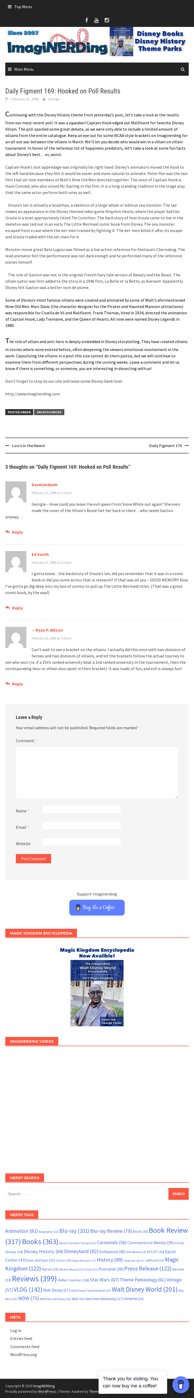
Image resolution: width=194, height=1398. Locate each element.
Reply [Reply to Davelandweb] (17, 532)
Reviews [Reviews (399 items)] (34, 1278)
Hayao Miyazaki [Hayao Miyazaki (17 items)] (84, 1260)
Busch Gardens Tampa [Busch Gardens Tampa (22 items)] (77, 1243)
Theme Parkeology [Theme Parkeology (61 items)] (143, 1280)
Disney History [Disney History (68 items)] (43, 1251)
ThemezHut (98, 1391)
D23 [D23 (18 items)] (179, 1243)
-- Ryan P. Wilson (47, 630)
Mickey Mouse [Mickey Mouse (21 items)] (71, 1269)
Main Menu (23, 69)
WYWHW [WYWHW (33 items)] (134, 1298)
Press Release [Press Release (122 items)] (148, 1268)
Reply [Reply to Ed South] (17, 607)
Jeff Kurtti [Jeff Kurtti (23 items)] (154, 1260)
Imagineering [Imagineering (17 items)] (134, 1260)
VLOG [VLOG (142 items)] (28, 1289)
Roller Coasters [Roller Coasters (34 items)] (73, 1280)
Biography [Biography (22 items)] (49, 1232)
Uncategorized (49, 412)
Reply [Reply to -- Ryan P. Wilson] (17, 683)
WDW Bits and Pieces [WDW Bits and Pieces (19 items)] (55, 1299)
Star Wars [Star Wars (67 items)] (104, 1280)
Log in (15, 1330)
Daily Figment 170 (165, 445)
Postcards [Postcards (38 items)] (111, 1269)
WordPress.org (23, 1354)
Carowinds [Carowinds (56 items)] (112, 1242)
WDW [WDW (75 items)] (28, 1298)
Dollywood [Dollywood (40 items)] (112, 1251)
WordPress (47, 1391)
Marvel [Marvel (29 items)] (50, 1269)
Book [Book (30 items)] (140, 1231)
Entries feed (21, 1338)
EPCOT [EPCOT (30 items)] (155, 1251)
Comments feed (24, 1346)
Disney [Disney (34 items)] (14, 1251)
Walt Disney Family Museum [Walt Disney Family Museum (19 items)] (91, 1290)
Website (23, 843)
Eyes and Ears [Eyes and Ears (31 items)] (40, 1260)
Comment (26, 740)
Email (22, 827)
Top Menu (23, 6)
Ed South (40, 554)
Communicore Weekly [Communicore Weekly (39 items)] (150, 1242)
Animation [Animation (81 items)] (21, 1231)
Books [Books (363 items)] (40, 1241)
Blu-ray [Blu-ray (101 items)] (74, 1230)
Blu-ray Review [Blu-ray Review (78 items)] (111, 1231)
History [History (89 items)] (110, 1259)
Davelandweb (44, 484)
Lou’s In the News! (28, 445)
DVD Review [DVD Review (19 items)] (136, 1252)
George (54, 99)
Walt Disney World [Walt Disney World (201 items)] (145, 1289)
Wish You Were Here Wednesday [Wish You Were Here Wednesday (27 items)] (97, 1299)
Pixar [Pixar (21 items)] (91, 1269)
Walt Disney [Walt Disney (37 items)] (56, 1290)
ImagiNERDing (44, 1385)
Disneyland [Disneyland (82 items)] (81, 1251)
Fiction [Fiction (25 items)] (63, 1260)
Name (22, 810)
